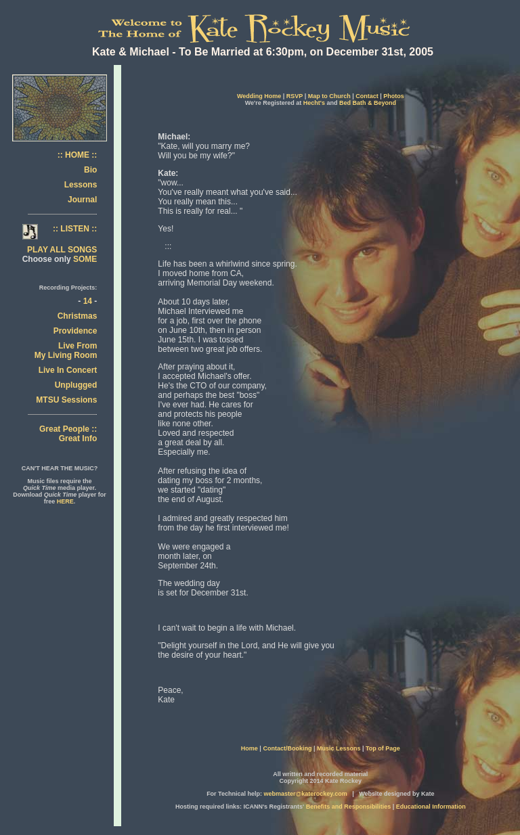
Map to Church (329, 96)
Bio (90, 170)
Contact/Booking (287, 748)
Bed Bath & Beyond (367, 102)
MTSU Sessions (66, 400)
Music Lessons (339, 748)
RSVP (294, 96)
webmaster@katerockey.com (305, 793)
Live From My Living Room (66, 350)
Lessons (81, 184)
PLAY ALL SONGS (62, 249)
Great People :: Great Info (68, 433)
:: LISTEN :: (75, 228)
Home (249, 748)
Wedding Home (259, 96)
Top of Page (383, 748)
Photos (393, 96)
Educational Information (431, 806)
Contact (366, 96)
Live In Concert (68, 370)
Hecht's (314, 102)
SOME (85, 259)
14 (87, 301)
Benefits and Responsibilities (348, 806)
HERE (65, 501)
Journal (82, 199)
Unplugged (76, 385)
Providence (75, 331)
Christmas (78, 316)
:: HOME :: (78, 155)
